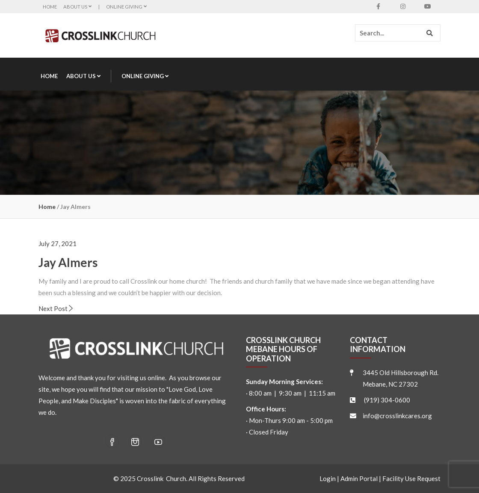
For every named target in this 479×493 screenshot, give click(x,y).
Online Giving (126, 6)
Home (50, 6)
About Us (77, 6)
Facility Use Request (411, 478)
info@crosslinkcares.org (397, 416)
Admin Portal (359, 478)
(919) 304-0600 (387, 400)
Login (327, 478)
